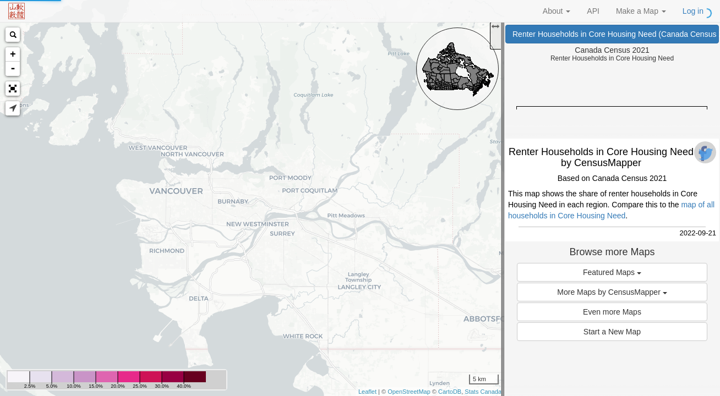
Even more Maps (612, 311)
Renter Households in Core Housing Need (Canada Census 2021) (615, 34)
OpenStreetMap (409, 391)
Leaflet (367, 391)
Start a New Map (612, 331)
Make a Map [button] (641, 11)
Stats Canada (483, 391)
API (593, 11)
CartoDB (449, 391)
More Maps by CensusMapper (612, 292)
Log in (693, 11)
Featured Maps (612, 272)
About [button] (556, 11)
